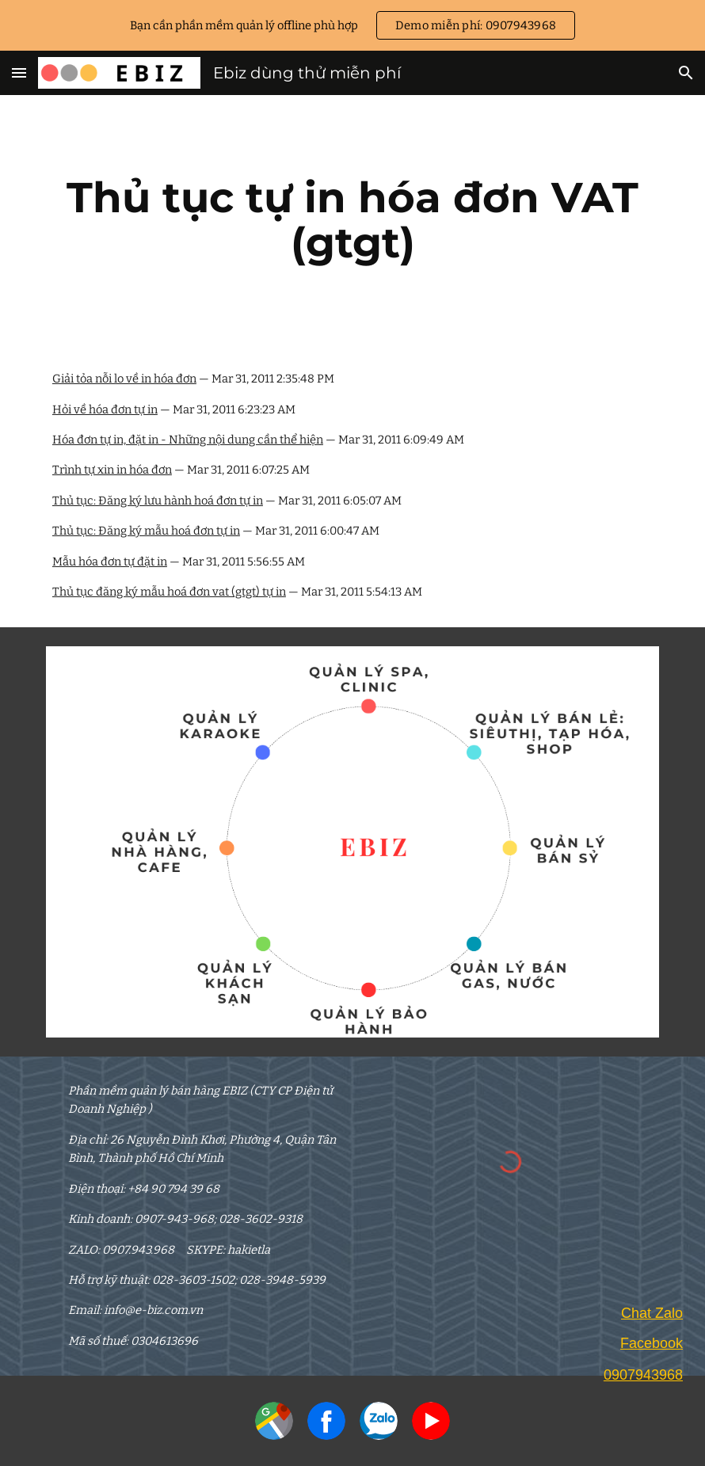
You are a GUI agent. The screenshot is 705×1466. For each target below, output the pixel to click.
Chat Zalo (652, 1313)
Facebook (651, 1343)
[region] (352, 25)
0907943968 (643, 1375)
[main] (352, 219)
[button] (19, 72)
